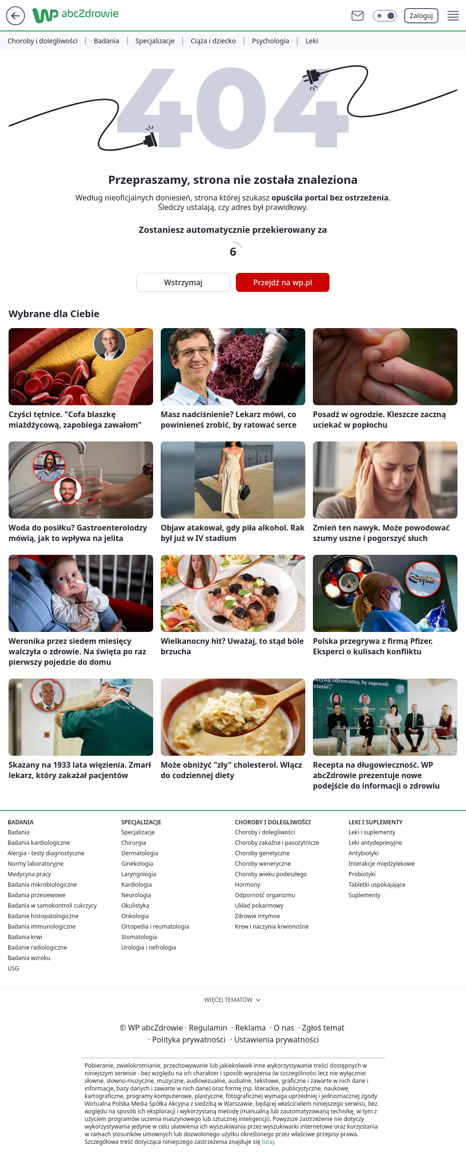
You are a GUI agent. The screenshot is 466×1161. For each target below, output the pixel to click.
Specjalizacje (155, 41)
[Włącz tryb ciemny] (385, 15)
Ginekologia (137, 864)
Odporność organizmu (265, 895)
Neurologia (136, 895)
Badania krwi (25, 937)
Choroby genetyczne (262, 853)
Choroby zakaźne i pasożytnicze (277, 843)
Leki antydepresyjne (375, 843)
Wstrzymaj (183, 282)
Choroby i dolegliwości (43, 41)
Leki (311, 41)
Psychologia (270, 41)
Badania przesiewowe (37, 895)
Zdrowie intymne (257, 916)
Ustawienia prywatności (274, 1039)
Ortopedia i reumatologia (155, 926)
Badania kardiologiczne (39, 843)
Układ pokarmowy (259, 905)
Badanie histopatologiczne (43, 916)
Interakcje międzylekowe (382, 864)
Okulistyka (135, 905)
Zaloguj (421, 15)
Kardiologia (136, 885)
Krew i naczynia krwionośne (272, 926)
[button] (453, 15)
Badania (106, 41)
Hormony (247, 885)
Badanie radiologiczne (37, 947)
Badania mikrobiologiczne (42, 885)
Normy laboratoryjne (36, 864)
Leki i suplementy (372, 832)
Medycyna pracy (29, 874)
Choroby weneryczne (263, 864)
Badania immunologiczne (42, 926)
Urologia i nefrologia (148, 947)
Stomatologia (139, 937)
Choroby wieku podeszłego (271, 874)
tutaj (268, 1142)
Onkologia (135, 916)
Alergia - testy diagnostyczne (46, 853)
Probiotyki (362, 874)
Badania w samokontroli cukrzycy (52, 905)
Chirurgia (133, 843)
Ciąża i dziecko (213, 41)
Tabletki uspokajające (377, 885)
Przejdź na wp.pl (282, 282)
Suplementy (364, 895)
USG (13, 968)
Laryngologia (138, 874)
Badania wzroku (29, 958)
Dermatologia (139, 853)
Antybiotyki (364, 853)
